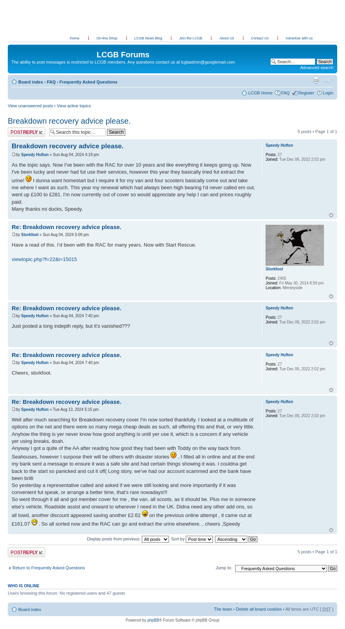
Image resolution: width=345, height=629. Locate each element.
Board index (30, 82)
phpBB (153, 620)
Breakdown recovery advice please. (69, 121)
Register (306, 93)
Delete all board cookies (259, 609)
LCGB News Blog (148, 38)
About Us (227, 38)
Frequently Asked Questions (89, 82)
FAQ (51, 82)
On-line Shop (107, 38)
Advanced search (316, 67)
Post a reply (26, 132)
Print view (316, 80)
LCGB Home (260, 93)
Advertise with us (299, 38)
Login (328, 93)
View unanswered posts (30, 105)
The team (223, 609)
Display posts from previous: (128, 539)
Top (331, 215)
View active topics (74, 105)
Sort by (192, 539)
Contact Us (260, 38)
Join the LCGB (191, 38)
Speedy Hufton (35, 155)
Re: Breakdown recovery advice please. (66, 227)
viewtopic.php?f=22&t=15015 (44, 259)
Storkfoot (29, 235)
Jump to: (224, 567)
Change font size (327, 80)
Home (74, 38)
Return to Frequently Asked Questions (48, 567)
